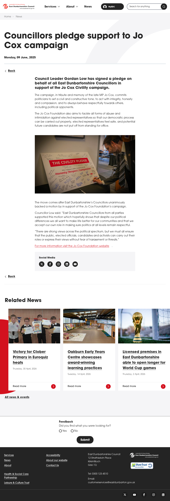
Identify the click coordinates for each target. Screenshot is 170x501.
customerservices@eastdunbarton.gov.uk (111, 482)
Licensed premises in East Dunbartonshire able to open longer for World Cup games (144, 360)
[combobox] (147, 6)
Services (9, 455)
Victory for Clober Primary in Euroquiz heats (30, 357)
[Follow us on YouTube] (75, 264)
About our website (56, 460)
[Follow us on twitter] (125, 494)
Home (7, 17)
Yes (64, 431)
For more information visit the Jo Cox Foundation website (72, 246)
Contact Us (52, 465)
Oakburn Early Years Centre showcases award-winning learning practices (86, 360)
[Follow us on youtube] (134, 494)
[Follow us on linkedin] (163, 494)
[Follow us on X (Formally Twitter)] (41, 264)
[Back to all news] (9, 71)
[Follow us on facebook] (50, 264)
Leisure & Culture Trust (16, 483)
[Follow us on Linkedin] (66, 264)
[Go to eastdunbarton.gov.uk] (18, 6)
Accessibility (53, 455)
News (88, 6)
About (7, 465)
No (76, 431)
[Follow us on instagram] (58, 264)
